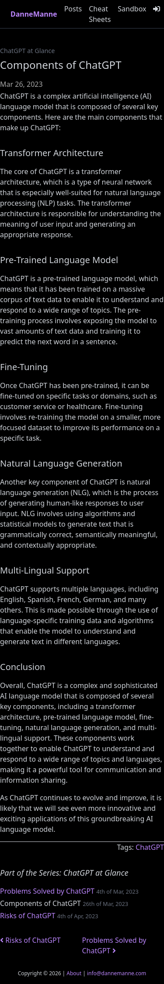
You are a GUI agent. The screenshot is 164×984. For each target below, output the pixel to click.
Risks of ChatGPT (27, 915)
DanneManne (33, 14)
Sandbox (132, 9)
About (73, 973)
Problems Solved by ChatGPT (47, 891)
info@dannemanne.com (116, 973)
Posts (73, 9)
